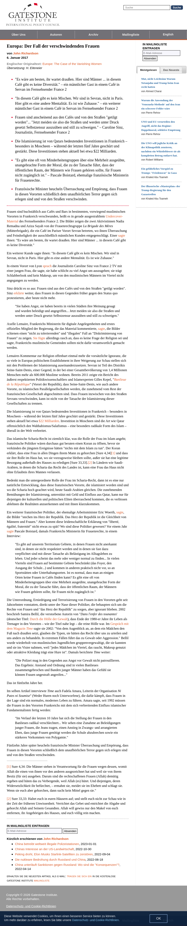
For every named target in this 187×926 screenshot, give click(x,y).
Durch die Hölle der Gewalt (48, 619)
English (168, 34)
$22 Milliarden (49, 421)
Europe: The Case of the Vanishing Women (72, 64)
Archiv (93, 34)
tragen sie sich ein (79, 876)
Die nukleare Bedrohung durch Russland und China (50, 859)
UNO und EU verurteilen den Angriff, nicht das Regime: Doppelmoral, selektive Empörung (160, 125)
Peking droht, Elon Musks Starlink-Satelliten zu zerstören (54, 854)
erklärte (19, 293)
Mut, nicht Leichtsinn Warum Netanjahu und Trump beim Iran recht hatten (160, 83)
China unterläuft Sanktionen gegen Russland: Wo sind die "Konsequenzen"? (67, 864)
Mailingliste (130, 34)
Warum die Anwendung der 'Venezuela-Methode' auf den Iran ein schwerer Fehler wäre (160, 104)
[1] (113, 453)
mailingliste (42, 880)
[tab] (148, 70)
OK (158, 918)
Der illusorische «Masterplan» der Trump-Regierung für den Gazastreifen (160, 190)
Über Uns (19, 34)
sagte (121, 235)
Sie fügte (39, 338)
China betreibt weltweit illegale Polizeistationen (47, 844)
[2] (90, 463)
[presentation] (148, 70)
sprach (47, 266)
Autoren (56, 34)
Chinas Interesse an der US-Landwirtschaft (44, 849)
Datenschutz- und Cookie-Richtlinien (31, 906)
